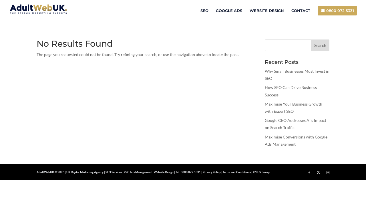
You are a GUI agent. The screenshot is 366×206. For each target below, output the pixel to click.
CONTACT (300, 11)
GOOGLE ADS (229, 11)
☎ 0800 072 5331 (337, 10)
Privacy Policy (212, 172)
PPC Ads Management (138, 172)
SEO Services (114, 172)
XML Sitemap (261, 172)
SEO (204, 11)
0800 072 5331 (191, 172)
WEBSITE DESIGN (267, 11)
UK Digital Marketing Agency (85, 172)
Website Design (164, 172)
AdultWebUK (45, 172)
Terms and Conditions (237, 172)
